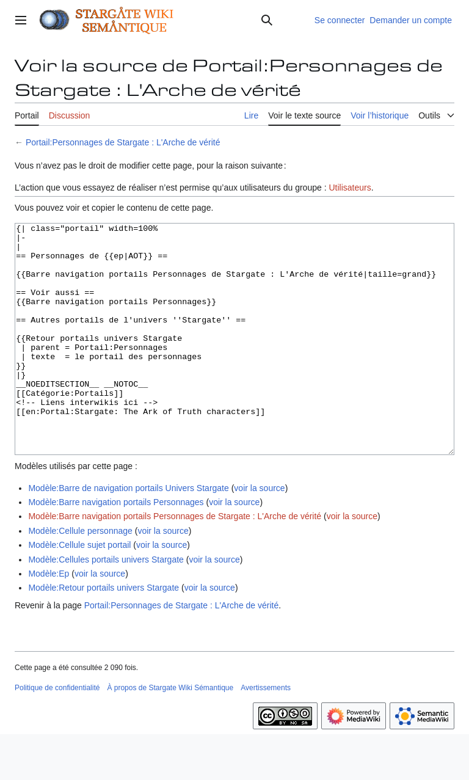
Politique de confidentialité (57, 733)
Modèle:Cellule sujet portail (79, 591)
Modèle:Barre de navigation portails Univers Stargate (128, 534)
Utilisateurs (350, 187)
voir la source (259, 534)
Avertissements (266, 733)
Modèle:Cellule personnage (80, 576)
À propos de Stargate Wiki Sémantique (170, 733)
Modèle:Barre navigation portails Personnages (115, 548)
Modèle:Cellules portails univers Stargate (105, 605)
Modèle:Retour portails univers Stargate (103, 633)
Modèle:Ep (48, 619)
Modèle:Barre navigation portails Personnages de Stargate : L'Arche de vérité (174, 562)
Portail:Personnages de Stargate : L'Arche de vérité (123, 142)
